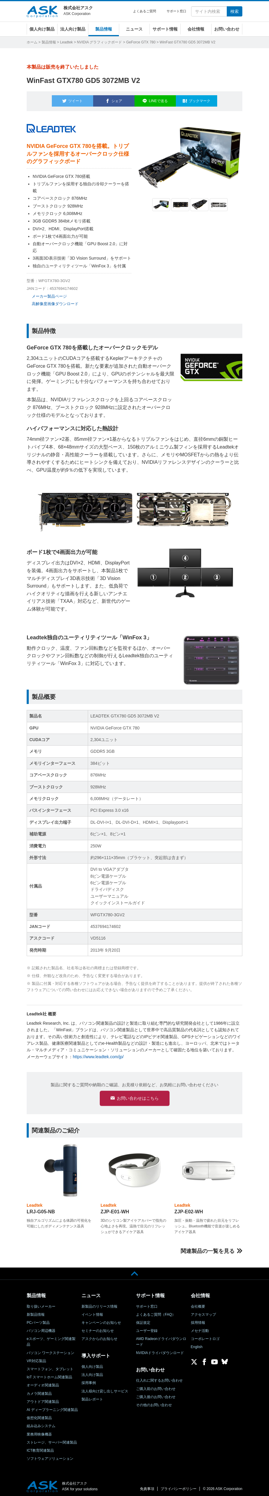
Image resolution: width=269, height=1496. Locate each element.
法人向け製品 (72, 29)
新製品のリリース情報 (99, 1304)
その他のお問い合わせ (154, 1402)
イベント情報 (92, 1312)
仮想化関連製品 (39, 1415)
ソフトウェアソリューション (50, 1456)
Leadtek (66, 42)
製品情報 (103, 29)
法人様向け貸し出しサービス (104, 1388)
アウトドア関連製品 (43, 1399)
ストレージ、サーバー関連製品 (52, 1440)
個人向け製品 (42, 29)
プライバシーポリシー (179, 1486)
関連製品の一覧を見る (208, 1248)
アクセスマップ (203, 1312)
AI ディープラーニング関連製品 (52, 1407)
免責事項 (147, 1486)
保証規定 (143, 1320)
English (196, 1344)
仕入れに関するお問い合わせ (159, 1378)
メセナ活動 (200, 1328)
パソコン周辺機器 (41, 1328)
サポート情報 (165, 29)
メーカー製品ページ (49, 292)
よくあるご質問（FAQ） (156, 1312)
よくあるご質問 (144, 11)
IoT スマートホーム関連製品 (49, 1374)
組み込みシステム (41, 1423)
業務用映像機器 (39, 1432)
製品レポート (92, 1396)
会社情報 (196, 29)
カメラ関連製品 (39, 1391)
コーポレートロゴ (205, 1336)
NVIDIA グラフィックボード (99, 42)
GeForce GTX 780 (140, 42)
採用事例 (88, 1380)
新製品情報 (36, 1312)
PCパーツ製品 (38, 1320)
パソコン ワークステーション (50, 1350)
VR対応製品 (36, 1358)
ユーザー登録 (147, 1328)
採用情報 (198, 1320)
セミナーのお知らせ (97, 1328)
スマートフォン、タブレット (50, 1366)
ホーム (32, 42)
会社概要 (198, 1304)
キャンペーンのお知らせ (101, 1320)
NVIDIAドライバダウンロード (160, 1350)
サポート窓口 (176, 11)
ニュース (134, 29)
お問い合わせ (226, 29)
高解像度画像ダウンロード (55, 300)
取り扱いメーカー (41, 1304)
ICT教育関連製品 (40, 1448)
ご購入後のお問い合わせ (156, 1394)
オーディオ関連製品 (43, 1383)
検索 (234, 11)
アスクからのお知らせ (99, 1336)
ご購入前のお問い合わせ (156, 1386)
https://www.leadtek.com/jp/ (98, 1053)
